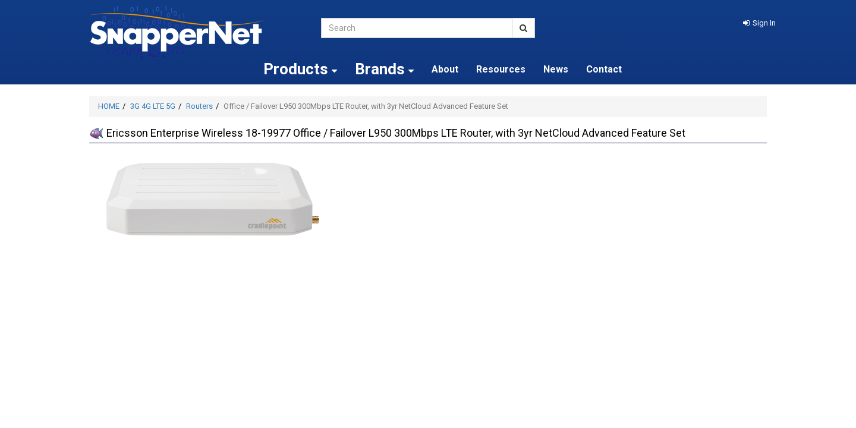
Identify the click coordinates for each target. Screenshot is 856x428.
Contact (604, 69)
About (445, 69)
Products (300, 69)
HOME (108, 106)
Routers (199, 106)
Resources (500, 69)
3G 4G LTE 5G (152, 106)
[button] (759, 22)
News (555, 69)
